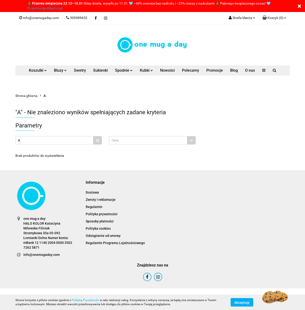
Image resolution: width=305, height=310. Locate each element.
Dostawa (92, 192)
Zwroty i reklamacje (101, 200)
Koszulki (38, 70)
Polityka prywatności (101, 214)
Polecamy (190, 70)
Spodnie (124, 70)
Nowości (167, 70)
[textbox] (148, 140)
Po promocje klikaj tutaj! (45, 8)
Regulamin (94, 207)
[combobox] (152, 140)
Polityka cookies (98, 228)
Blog (234, 70)
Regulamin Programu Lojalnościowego (115, 243)
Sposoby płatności (100, 221)
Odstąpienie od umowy (103, 236)
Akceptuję (242, 302)
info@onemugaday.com (41, 255)
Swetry (80, 70)
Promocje (214, 70)
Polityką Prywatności (85, 300)
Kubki (146, 70)
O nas (250, 70)
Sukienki (100, 70)
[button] (274, 18)
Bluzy (60, 70)
